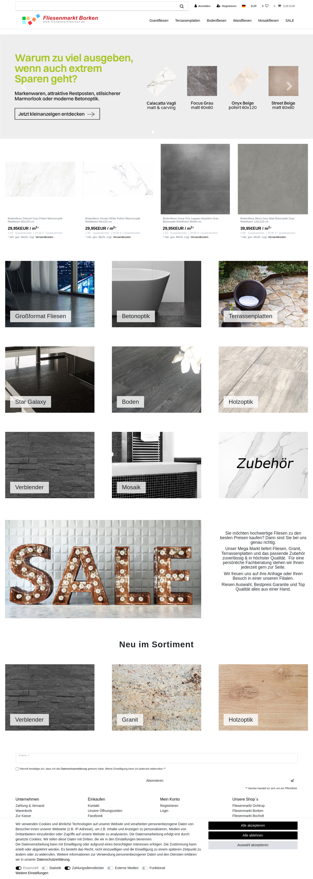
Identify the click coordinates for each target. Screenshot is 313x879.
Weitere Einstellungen (32, 873)
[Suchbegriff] (96, 6)
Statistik (55, 868)
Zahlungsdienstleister (88, 868)
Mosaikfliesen (268, 20)
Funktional (157, 868)
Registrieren (169, 806)
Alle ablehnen (253, 835)
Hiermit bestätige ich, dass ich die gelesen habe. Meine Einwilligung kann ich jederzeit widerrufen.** (93, 768)
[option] (156, 86)
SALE (290, 20)
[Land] (243, 6)
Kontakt (93, 806)
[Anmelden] (202, 6)
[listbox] (40, 179)
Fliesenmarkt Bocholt (248, 816)
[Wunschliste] (265, 6)
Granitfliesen (158, 20)
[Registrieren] (226, 6)
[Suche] (182, 6)
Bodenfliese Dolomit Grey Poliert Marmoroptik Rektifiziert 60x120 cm (35, 220)
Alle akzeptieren (253, 825)
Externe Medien (127, 868)
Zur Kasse (23, 816)
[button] (23, 86)
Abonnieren (220, 781)
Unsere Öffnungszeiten (105, 811)
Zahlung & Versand (30, 806)
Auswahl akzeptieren (252, 845)
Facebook (95, 816)
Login (164, 811)
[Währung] (253, 6)
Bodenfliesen (216, 20)
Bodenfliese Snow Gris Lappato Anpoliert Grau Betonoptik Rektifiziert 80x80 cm (191, 220)
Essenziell (30, 868)
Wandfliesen (242, 20)
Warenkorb (24, 811)
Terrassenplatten (187, 20)
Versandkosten (44, 237)
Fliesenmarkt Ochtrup (249, 806)
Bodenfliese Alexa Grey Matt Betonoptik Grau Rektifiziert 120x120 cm (267, 220)
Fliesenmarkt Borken (248, 811)
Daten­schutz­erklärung (53, 859)
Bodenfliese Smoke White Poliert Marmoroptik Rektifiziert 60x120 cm (112, 220)
